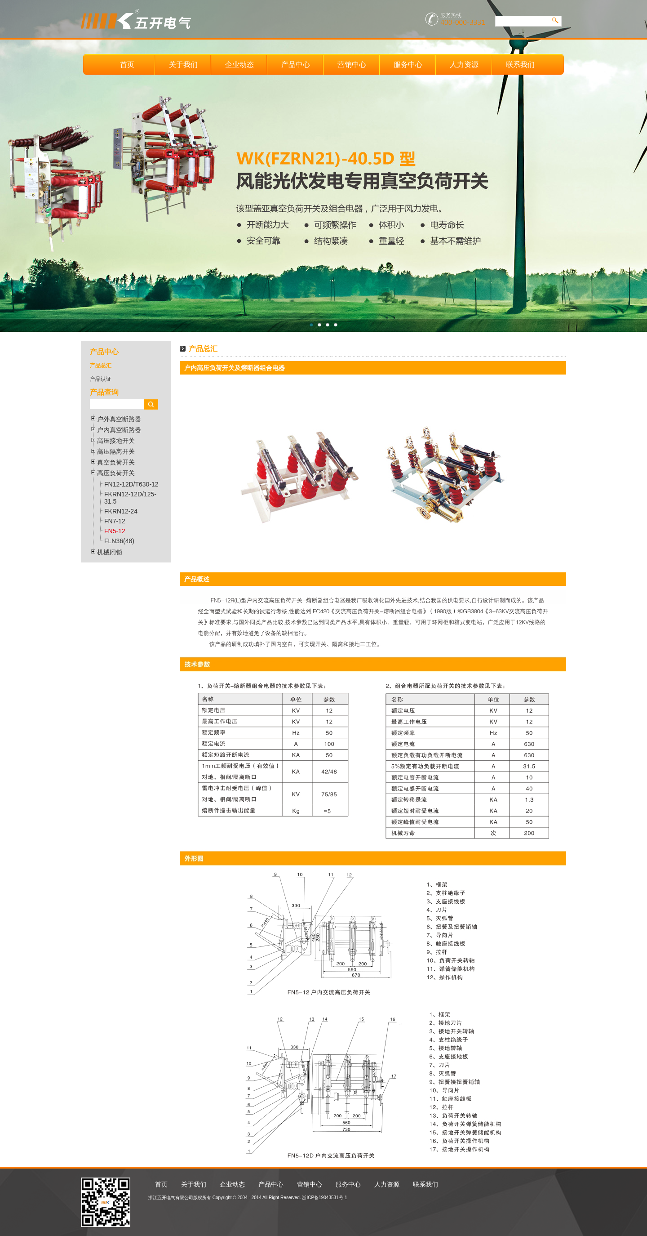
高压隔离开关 (116, 451)
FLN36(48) (119, 540)
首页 (127, 64)
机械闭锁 (109, 552)
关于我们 (183, 64)
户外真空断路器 (119, 419)
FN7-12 (114, 521)
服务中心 (408, 64)
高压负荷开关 (116, 473)
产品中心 (295, 64)
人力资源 (464, 64)
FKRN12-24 (120, 511)
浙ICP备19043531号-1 (324, 1197)
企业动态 (239, 64)
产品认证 (100, 379)
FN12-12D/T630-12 (131, 484)
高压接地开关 (116, 440)
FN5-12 (114, 531)
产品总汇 (100, 365)
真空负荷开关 (116, 462)
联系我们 (520, 64)
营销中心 (351, 64)
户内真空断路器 (119, 429)
